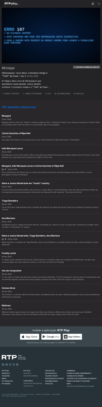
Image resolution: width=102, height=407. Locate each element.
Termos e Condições (42, 394)
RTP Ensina (6, 384)
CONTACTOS (50, 371)
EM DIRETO (27, 373)
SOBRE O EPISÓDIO (10, 94)
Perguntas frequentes (32, 383)
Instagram (10, 364)
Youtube (13, 364)
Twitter (6, 364)
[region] (51, 35)
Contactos (28, 386)
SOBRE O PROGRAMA (32, 94)
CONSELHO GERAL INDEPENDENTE (79, 373)
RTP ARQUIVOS (7, 381)
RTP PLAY (27, 371)
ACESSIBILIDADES (62, 94)
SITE (48, 94)
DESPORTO (6, 373)
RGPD (69, 384)
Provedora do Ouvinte (54, 378)
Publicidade (56, 394)
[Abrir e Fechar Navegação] (99, 4)
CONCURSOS (28, 381)
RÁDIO (4, 378)
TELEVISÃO (6, 376)
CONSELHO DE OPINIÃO (75, 376)
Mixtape (8, 68)
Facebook (3, 364)
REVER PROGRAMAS (30, 376)
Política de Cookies (27, 394)
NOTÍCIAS (5, 371)
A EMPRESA (71, 371)
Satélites (49, 384)
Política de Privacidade (10, 394)
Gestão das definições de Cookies (80, 386)
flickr (17, 364)
